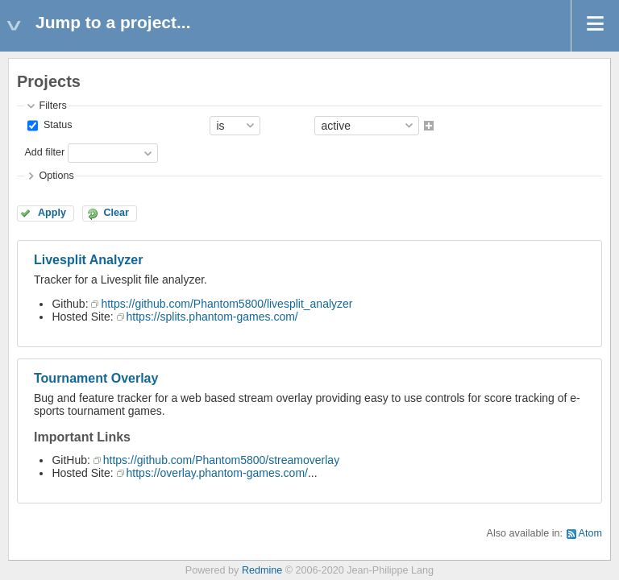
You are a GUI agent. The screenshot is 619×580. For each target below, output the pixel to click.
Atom (590, 533)
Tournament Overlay (96, 378)
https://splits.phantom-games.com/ (212, 316)
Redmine (262, 570)
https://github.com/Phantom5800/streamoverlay (221, 460)
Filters (52, 105)
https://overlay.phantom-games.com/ (217, 472)
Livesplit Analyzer (88, 260)
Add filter (44, 152)
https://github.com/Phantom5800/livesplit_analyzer (226, 303)
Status (56, 124)
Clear (116, 212)
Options (56, 175)
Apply (52, 212)
